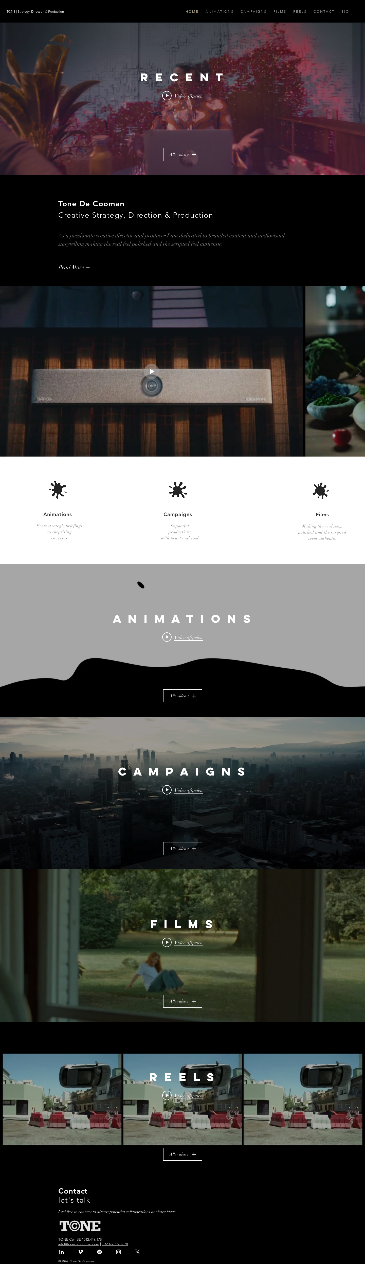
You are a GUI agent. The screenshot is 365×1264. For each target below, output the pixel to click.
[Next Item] (359, 371)
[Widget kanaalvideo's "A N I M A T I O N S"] (182, 640)
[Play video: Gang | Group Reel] (182, 1095)
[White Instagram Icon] (118, 1252)
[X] (137, 1252)
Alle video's (183, 154)
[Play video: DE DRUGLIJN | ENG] (182, 637)
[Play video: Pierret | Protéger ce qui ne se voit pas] (182, 942)
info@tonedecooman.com (78, 1244)
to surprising (59, 532)
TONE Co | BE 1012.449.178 (80, 1239)
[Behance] (99, 1252)
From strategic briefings (59, 526)
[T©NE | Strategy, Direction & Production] (36, 12)
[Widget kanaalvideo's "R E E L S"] (182, 1098)
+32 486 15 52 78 (115, 1244)
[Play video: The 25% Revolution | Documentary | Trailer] (182, 790)
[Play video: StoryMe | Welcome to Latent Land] (182, 96)
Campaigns (177, 514)
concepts (59, 538)
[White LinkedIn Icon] (61, 1252)
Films (322, 515)
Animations (57, 514)
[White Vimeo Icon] (80, 1252)
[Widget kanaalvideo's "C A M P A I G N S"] (182, 793)
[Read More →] (86, 267)
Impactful (180, 526)
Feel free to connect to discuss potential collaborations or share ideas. (118, 1211)
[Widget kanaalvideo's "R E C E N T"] (182, 99)
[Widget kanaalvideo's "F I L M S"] (182, 945)
